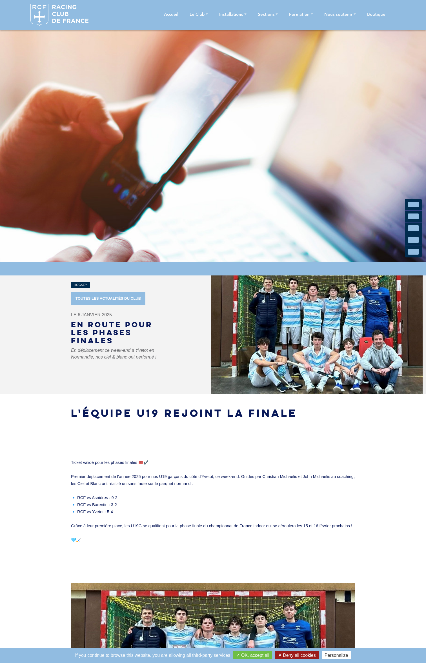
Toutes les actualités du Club (108, 298)
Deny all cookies (297, 655)
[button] (199, 15)
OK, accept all (252, 655)
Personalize (336, 655)
